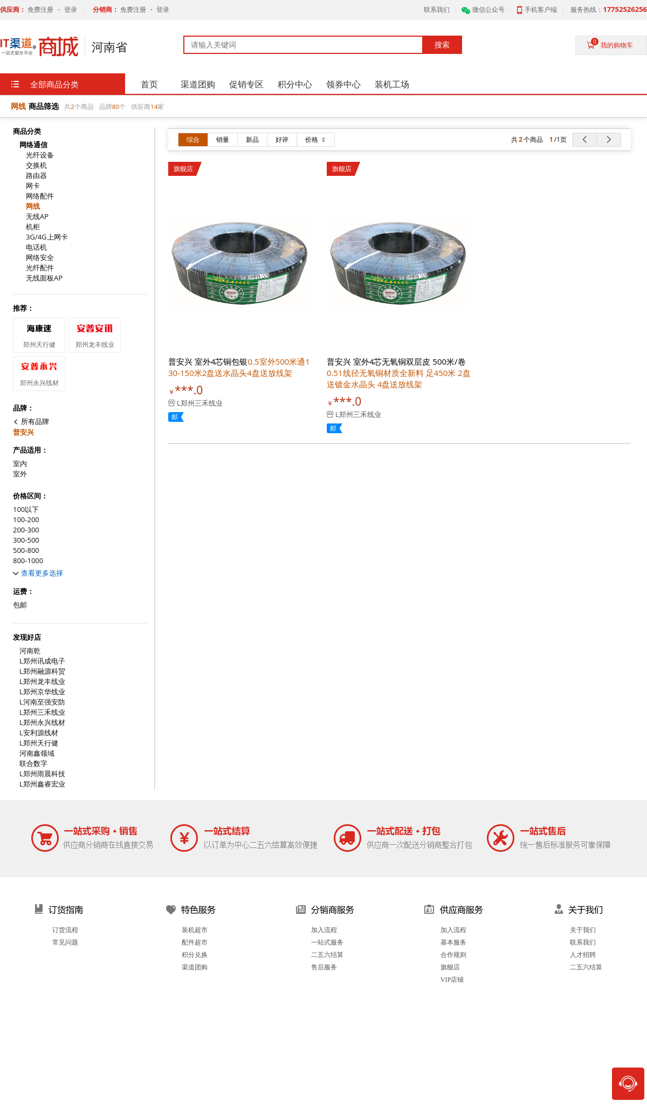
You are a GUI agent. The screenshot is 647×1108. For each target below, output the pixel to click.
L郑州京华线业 (42, 692)
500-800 (26, 550)
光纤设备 (40, 155)
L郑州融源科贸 (42, 671)
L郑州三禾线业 (42, 712)
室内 (20, 464)
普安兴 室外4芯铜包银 (239, 367)
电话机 (36, 247)
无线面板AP (44, 278)
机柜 (33, 227)
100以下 (26, 509)
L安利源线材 (38, 733)
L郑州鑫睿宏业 (42, 784)
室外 (20, 474)
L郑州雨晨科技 (42, 774)
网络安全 (40, 258)
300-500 (26, 540)
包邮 (20, 605)
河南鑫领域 (36, 753)
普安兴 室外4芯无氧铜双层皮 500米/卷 (399, 372)
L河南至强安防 (42, 702)
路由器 (36, 176)
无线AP (37, 217)
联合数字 (33, 764)
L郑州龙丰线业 (42, 682)
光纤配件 (40, 268)
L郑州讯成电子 (42, 661)
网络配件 (40, 196)
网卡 (33, 186)
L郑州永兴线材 (42, 723)
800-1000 (28, 561)
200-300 (26, 530)
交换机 (36, 165)
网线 (33, 206)
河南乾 (29, 651)
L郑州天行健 (38, 743)
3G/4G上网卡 (47, 237)
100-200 (26, 520)
